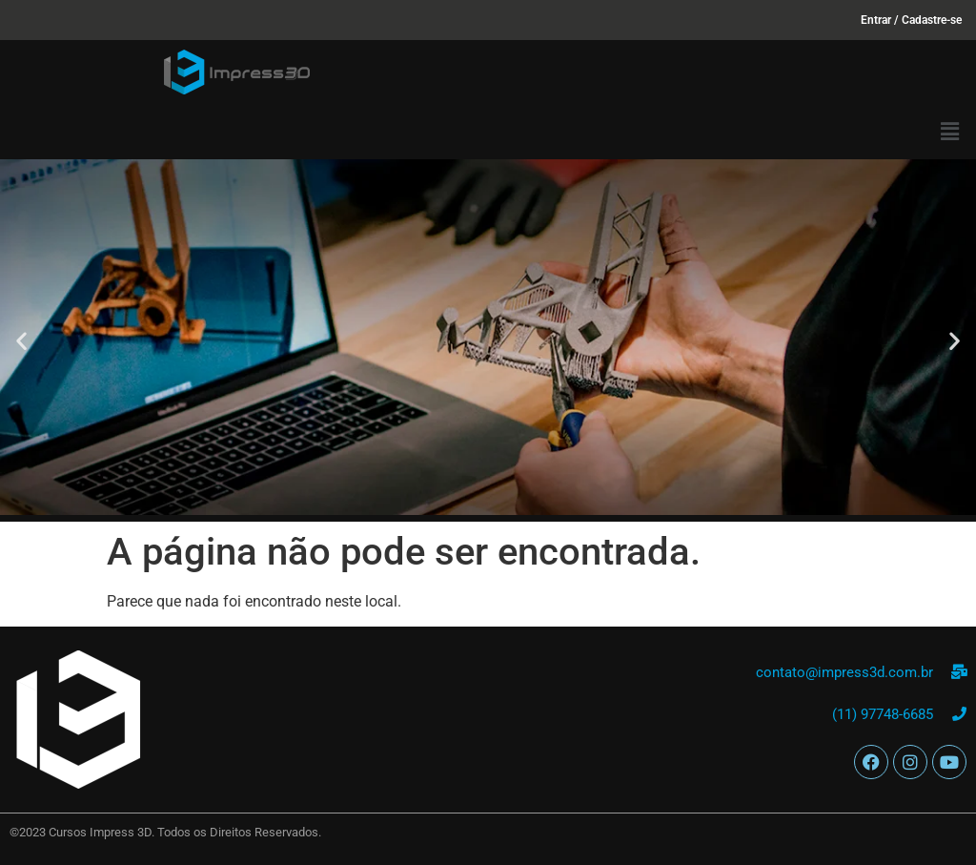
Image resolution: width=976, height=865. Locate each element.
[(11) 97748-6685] (959, 714)
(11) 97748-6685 (882, 714)
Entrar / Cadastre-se (911, 20)
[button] (950, 131)
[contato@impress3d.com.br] (959, 672)
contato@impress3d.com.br (844, 672)
